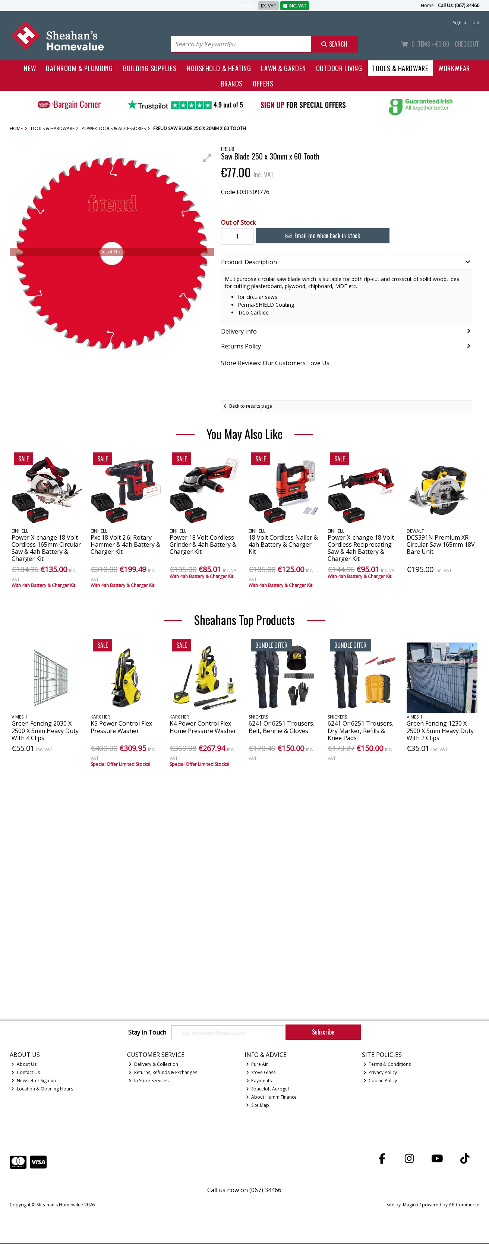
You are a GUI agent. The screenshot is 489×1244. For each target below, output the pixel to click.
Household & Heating (219, 68)
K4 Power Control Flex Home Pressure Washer (203, 727)
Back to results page (250, 406)
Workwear (454, 68)
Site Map (257, 1106)
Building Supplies (150, 68)
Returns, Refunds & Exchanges (163, 1073)
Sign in (459, 22)
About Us (24, 1065)
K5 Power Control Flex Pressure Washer (121, 727)
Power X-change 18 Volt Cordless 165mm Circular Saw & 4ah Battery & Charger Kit (46, 548)
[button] (207, 158)
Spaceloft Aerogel (267, 1089)
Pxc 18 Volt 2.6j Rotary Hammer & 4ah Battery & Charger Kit (125, 544)
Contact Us (25, 1073)
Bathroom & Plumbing (79, 68)
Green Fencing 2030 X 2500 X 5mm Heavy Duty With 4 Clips (45, 730)
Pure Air (257, 1065)
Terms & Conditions (387, 1065)
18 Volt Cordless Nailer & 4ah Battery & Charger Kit (283, 544)
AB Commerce (464, 1205)
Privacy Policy (380, 1073)
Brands (232, 83)
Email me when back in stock (318, 235)
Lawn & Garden (283, 68)
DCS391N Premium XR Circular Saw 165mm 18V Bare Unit (441, 544)
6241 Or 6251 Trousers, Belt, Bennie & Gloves (282, 727)
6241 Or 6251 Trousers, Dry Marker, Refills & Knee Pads (361, 730)
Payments (259, 1081)
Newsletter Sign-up (33, 1081)
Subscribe (323, 1031)
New (30, 68)
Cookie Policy (380, 1081)
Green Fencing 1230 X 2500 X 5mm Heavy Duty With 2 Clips (440, 730)
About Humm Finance (271, 1098)
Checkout (467, 44)
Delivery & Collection (153, 1065)
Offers (263, 83)
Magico (410, 1205)
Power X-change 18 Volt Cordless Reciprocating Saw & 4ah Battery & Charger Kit (361, 548)
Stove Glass (261, 1073)
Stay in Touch (147, 1032)
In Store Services (148, 1081)
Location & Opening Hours (42, 1089)
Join (475, 22)
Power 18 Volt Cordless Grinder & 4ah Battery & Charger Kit (203, 544)
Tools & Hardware (400, 68)
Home (427, 5)
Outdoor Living (339, 68)
